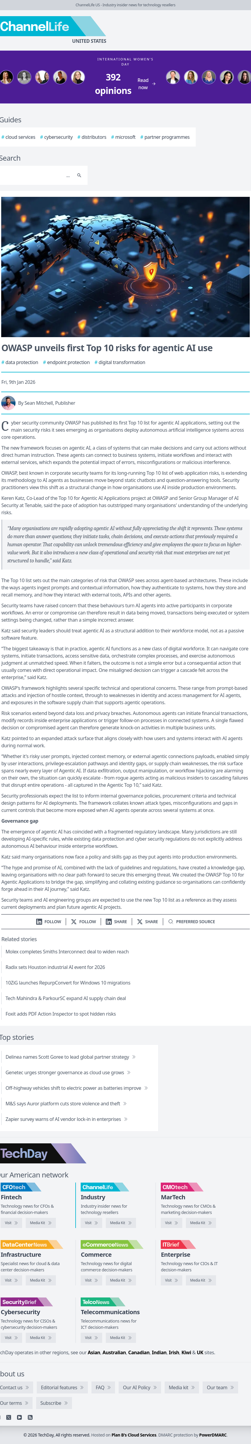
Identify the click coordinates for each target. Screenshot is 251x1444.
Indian (159, 1352)
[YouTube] (19, 1417)
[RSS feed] (30, 1417)
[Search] (79, 175)
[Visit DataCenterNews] (11, 1280)
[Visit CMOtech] (171, 1223)
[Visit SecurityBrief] (11, 1338)
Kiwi (186, 1352)
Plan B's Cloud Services (133, 1435)
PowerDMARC (213, 1435)
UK (200, 1352)
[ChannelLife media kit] (121, 1223)
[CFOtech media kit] (41, 1223)
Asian (94, 1352)
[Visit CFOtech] (11, 1223)
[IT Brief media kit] (201, 1280)
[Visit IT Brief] (171, 1280)
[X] (8, 1417)
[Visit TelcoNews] (91, 1338)
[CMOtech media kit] (201, 1223)
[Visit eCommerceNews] (91, 1280)
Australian (114, 1352)
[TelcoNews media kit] (121, 1338)
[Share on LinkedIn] (116, 921)
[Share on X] (147, 921)
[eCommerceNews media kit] (121, 1280)
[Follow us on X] (83, 921)
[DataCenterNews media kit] (41, 1280)
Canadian (139, 1352)
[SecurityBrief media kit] (41, 1338)
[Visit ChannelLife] (91, 1223)
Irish (174, 1352)
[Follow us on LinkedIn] (48, 921)
